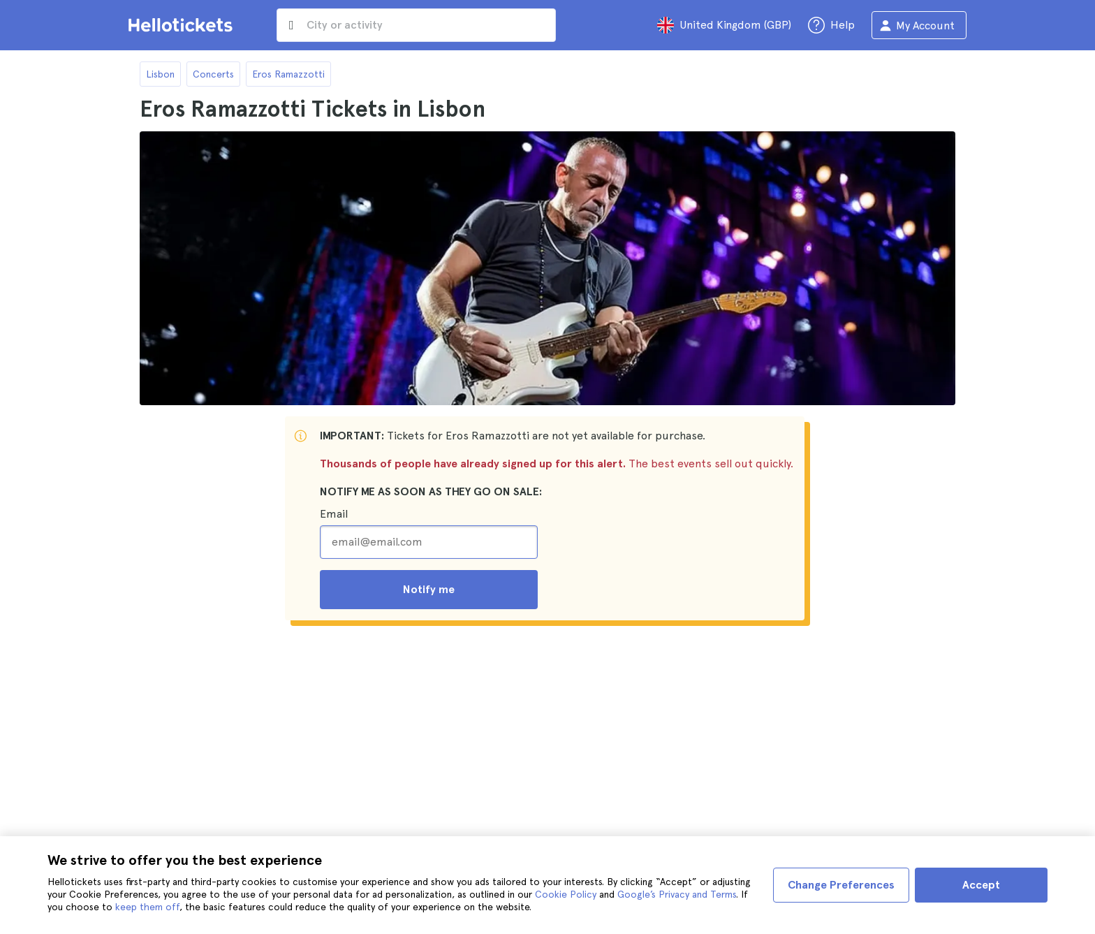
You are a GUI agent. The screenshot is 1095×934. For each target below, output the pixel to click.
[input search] (416, 25)
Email (334, 513)
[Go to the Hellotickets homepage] (183, 25)
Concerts (213, 74)
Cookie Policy (565, 894)
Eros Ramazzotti (288, 74)
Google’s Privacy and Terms (676, 894)
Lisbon (160, 74)
